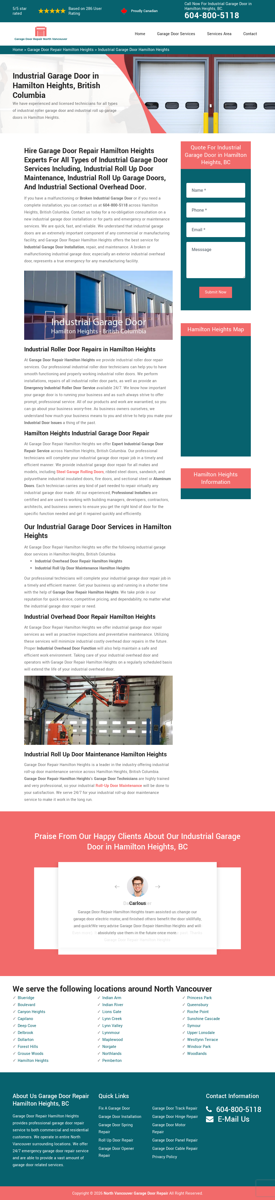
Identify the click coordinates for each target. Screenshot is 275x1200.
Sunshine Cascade (203, 1019)
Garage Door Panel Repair (175, 1140)
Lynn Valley (112, 1026)
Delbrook (25, 1033)
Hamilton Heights (33, 1060)
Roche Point (198, 1012)
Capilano (25, 1019)
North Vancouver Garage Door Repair (136, 1193)
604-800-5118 (211, 15)
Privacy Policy (164, 1157)
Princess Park (199, 998)
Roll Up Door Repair (116, 1140)
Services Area (219, 34)
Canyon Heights (31, 1012)
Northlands (112, 1054)
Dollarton (26, 1040)
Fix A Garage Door (114, 1108)
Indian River (112, 1005)
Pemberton (112, 1060)
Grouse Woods (31, 1054)
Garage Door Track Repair (174, 1108)
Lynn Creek (112, 1019)
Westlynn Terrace (202, 1040)
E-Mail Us (233, 1119)
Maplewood (112, 1040)
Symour (194, 1026)
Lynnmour (111, 1033)
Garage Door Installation (120, 1117)
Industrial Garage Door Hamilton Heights (133, 50)
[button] (121, 887)
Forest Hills (28, 1047)
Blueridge (26, 998)
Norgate (109, 1047)
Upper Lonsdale (201, 1033)
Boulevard (26, 1005)
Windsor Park (199, 1047)
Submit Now (215, 292)
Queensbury (197, 1005)
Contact (250, 34)
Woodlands (197, 1054)
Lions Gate (111, 1012)
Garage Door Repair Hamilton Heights (60, 50)
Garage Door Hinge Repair (175, 1117)
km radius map (215, 395)
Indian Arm (111, 998)
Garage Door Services (176, 34)
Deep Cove (27, 1026)
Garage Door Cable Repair (175, 1148)
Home (140, 34)
